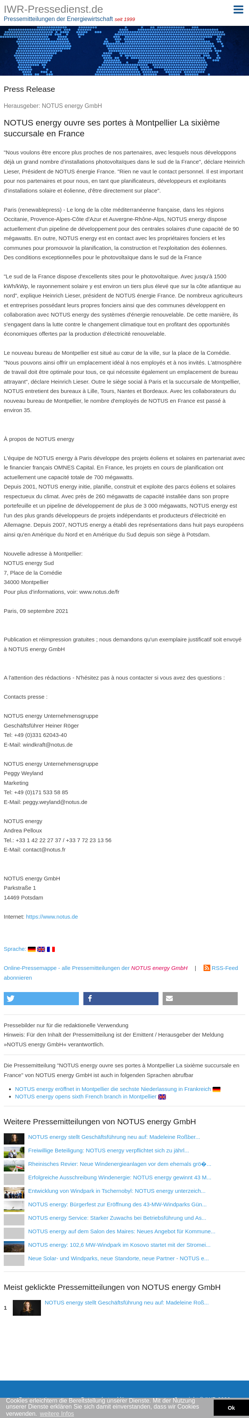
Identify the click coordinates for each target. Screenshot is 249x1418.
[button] (41, 998)
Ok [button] (231, 1408)
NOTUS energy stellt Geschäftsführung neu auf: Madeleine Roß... (127, 1302)
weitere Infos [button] (57, 1414)
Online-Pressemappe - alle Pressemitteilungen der (95, 968)
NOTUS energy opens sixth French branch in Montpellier (90, 1096)
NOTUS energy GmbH (72, 106)
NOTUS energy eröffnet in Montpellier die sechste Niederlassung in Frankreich (117, 1089)
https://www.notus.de (52, 916)
